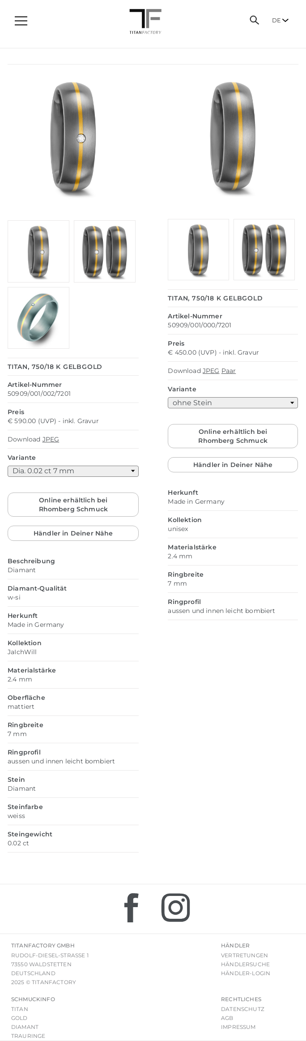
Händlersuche (245, 964)
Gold (19, 1018)
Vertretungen (244, 955)
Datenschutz (242, 1009)
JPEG (51, 439)
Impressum (238, 1027)
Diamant (24, 1027)
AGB (227, 1018)
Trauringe (28, 1035)
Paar (228, 371)
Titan (19, 1009)
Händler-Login (245, 973)
